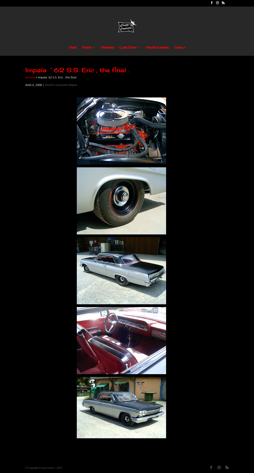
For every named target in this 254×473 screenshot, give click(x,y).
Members (107, 48)
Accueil (30, 77)
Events (86, 48)
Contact (179, 48)
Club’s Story (128, 48)
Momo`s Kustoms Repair (61, 85)
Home (73, 48)
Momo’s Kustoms (157, 48)
